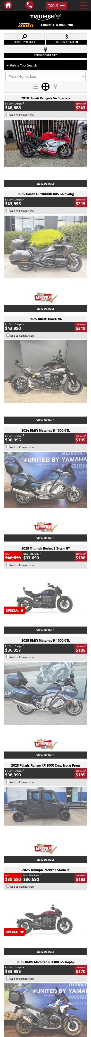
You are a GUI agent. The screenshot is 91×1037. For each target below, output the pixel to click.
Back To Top (45, 913)
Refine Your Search (21, 65)
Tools (56, 5)
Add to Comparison (22, 115)
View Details (45, 183)
